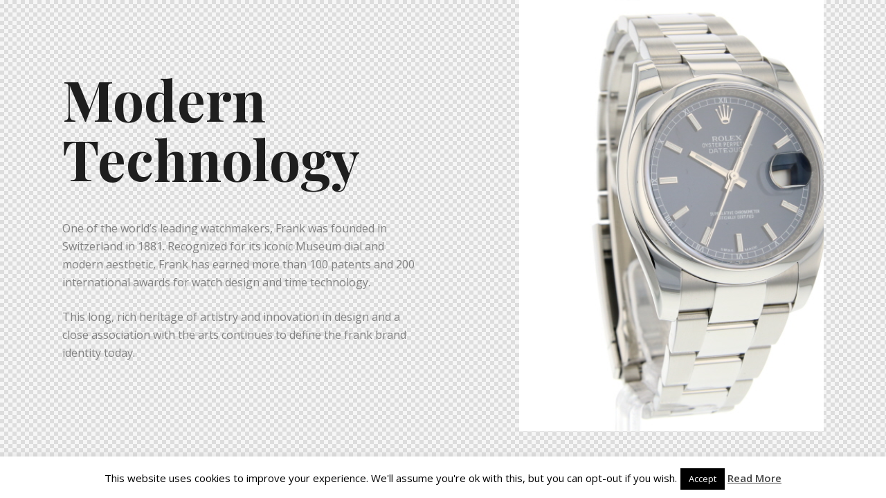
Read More (754, 478)
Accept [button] (702, 478)
